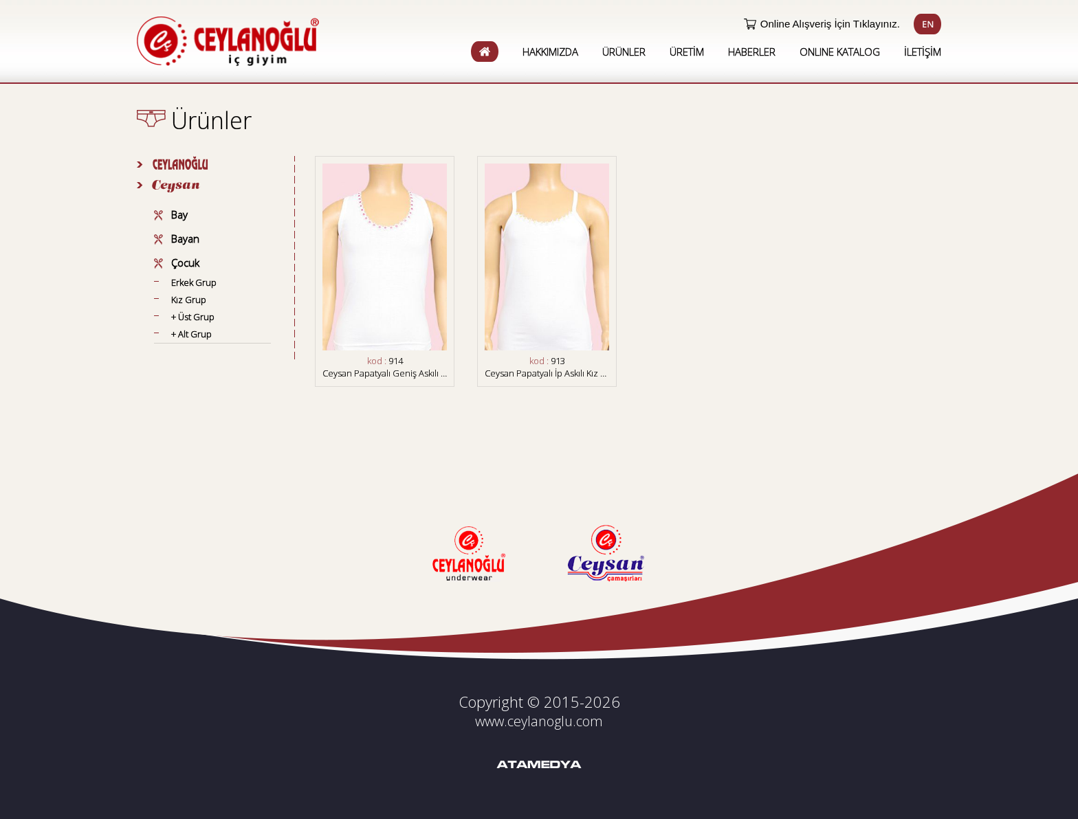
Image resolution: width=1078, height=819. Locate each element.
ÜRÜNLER (624, 51)
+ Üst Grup (192, 317)
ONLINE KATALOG (840, 51)
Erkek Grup (194, 282)
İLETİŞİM (922, 51)
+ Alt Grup (191, 334)
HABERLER (752, 51)
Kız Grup (188, 299)
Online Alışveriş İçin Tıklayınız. (830, 24)
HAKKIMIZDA (550, 51)
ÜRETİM (687, 51)
